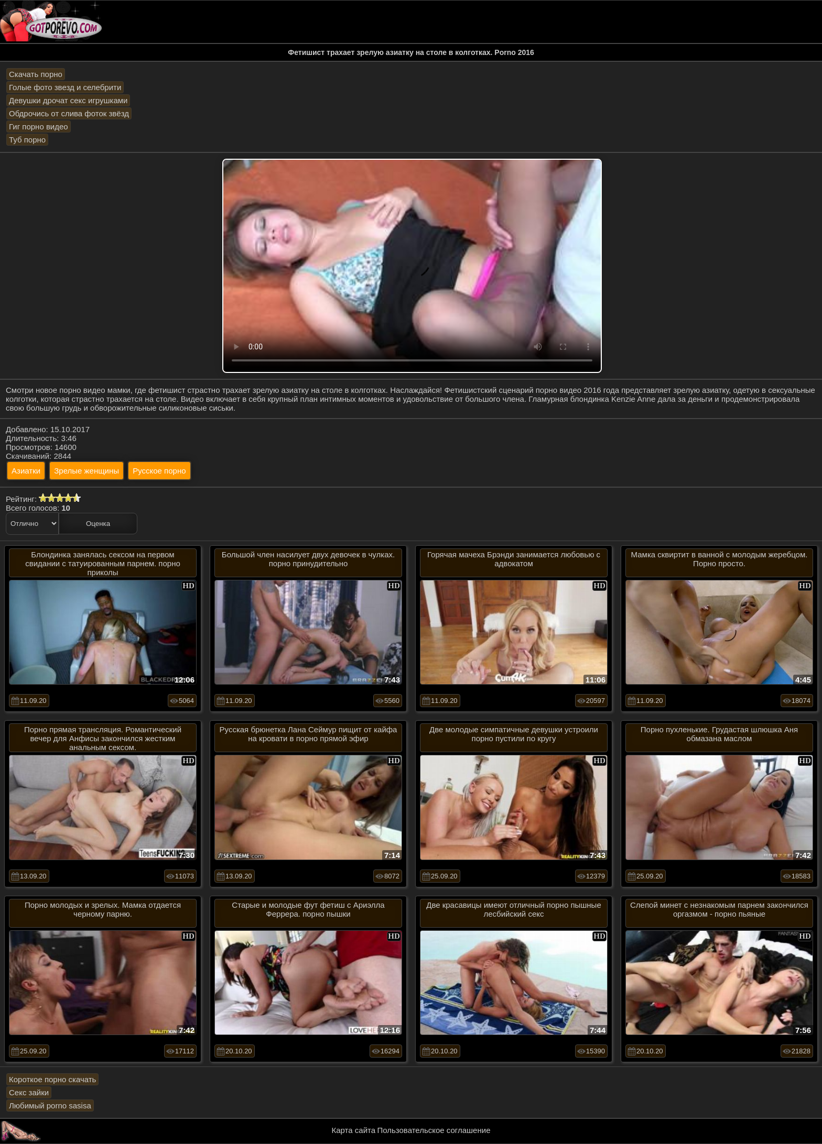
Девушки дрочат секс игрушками (68, 100)
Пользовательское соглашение (433, 1130)
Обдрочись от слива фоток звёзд (69, 113)
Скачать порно (35, 74)
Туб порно (27, 139)
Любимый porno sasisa (50, 1105)
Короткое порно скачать (52, 1079)
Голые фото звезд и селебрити (65, 87)
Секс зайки (29, 1092)
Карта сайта (354, 1130)
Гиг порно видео (38, 126)
